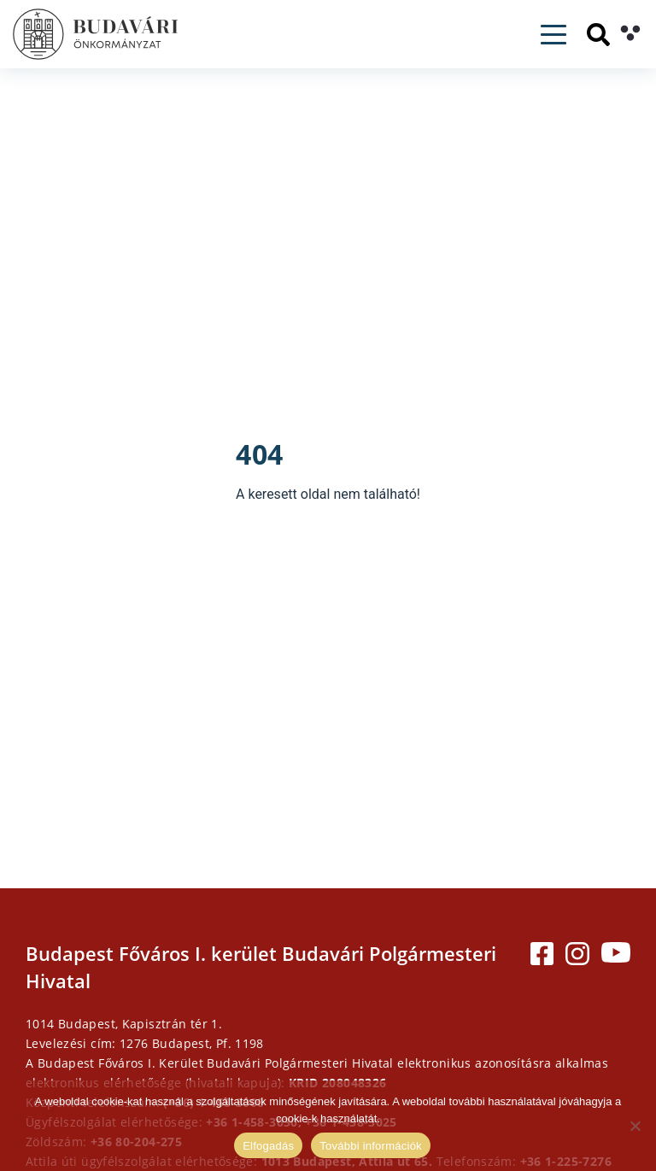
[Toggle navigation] (553, 34)
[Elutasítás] (634, 1125)
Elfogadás (268, 1145)
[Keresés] (598, 35)
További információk (370, 1145)
